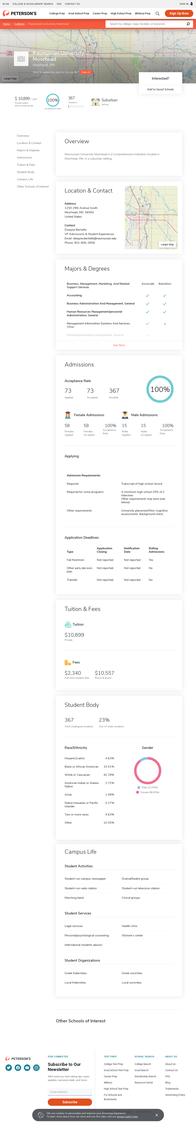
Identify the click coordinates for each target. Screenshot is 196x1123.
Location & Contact (29, 143)
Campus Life (25, 179)
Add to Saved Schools (160, 89)
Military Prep (142, 13)
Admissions (24, 158)
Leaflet (152, 30)
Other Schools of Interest (33, 187)
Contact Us (171, 1070)
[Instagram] (36, 1067)
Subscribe (69, 1102)
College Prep (57, 13)
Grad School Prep (78, 13)
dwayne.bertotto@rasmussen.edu (94, 238)
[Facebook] (18, 1067)
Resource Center (144, 1082)
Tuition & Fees (26, 165)
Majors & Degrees (28, 150)
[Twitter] (8, 1067)
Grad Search (142, 1070)
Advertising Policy (175, 1094)
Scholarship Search (145, 1076)
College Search (143, 1064)
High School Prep (121, 13)
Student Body (25, 172)
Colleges (19, 24)
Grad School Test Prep (116, 1070)
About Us (170, 1064)
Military (108, 1082)
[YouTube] (27, 1067)
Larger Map (10, 78)
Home (6, 24)
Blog (6, 4)
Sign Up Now (179, 13)
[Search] (157, 13)
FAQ (59, 4)
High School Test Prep (116, 1088)
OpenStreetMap (171, 30)
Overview (23, 136)
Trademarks (172, 1088)
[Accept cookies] (154, 1115)
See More (119, 345)
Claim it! (85, 72)
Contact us (72, 4)
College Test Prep (113, 1064)
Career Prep (100, 13)
